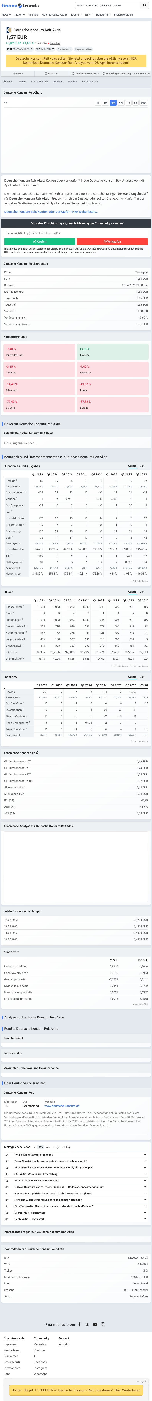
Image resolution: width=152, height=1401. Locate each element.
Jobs (7, 1374)
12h (41, 1147)
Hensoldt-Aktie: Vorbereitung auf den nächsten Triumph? (48, 1200)
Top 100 (33, 15)
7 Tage (56, 1147)
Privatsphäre (12, 1368)
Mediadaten (12, 1350)
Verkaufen (114, 241)
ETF (87, 15)
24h (48, 1147)
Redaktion (40, 1344)
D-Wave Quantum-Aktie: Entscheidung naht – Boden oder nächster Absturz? (59, 1187)
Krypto (75, 15)
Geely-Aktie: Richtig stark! (29, 1219)
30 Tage (67, 1147)
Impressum (11, 1344)
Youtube (39, 1350)
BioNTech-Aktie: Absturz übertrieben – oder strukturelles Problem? (54, 1206)
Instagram (40, 1368)
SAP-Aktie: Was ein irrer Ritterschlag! (36, 1174)
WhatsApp (40, 1374)
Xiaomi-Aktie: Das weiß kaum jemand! (36, 1181)
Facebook (40, 1362)
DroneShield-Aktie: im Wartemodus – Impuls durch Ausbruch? (50, 1161)
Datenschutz (12, 1362)
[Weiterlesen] (145, 1155)
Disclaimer (11, 1356)
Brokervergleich (123, 15)
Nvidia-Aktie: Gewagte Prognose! (34, 1155)
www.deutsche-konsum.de (62, 1106)
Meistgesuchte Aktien (54, 15)
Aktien (18, 15)
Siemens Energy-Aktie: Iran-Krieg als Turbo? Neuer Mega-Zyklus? (52, 1193)
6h (34, 1147)
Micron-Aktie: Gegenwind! (29, 1213)
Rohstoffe (102, 15)
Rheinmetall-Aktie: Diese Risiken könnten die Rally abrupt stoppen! (53, 1168)
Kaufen (41, 241)
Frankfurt (55, 43)
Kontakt (63, 1344)
